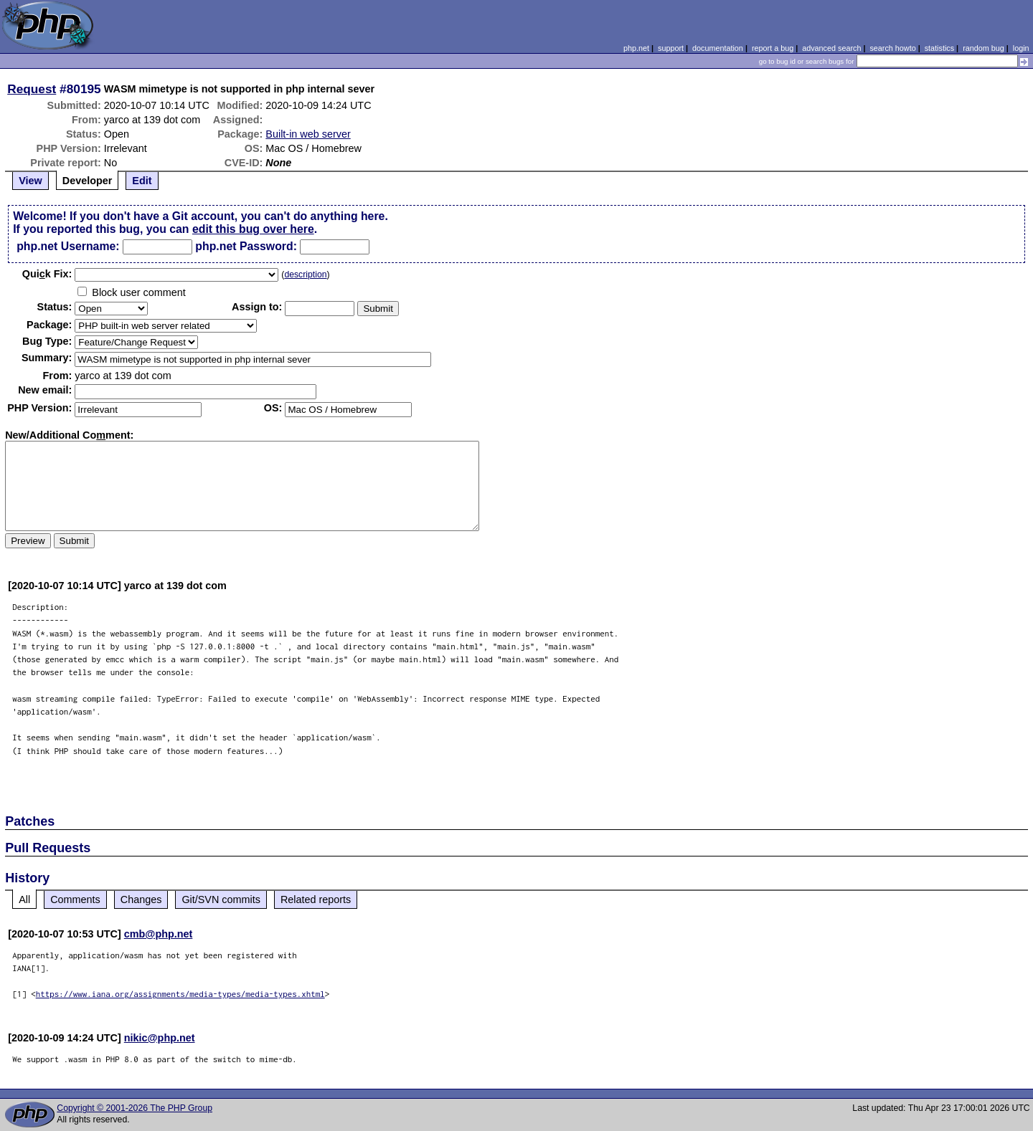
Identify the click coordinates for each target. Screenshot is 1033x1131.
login (1021, 48)
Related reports (315, 899)
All (24, 899)
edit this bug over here (253, 229)
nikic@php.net (159, 1038)
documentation (717, 48)
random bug (983, 48)
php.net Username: (67, 246)
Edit (141, 180)
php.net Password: (246, 246)
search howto (892, 48)
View (30, 180)
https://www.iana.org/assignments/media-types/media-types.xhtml (180, 993)
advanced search (831, 48)
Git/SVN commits (220, 899)
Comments (75, 899)
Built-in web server (307, 134)
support (671, 48)
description (305, 274)
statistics (939, 48)
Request (31, 89)
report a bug (772, 48)
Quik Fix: (47, 274)
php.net (636, 48)
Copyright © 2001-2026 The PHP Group (134, 1108)
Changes (141, 899)
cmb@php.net (158, 934)
